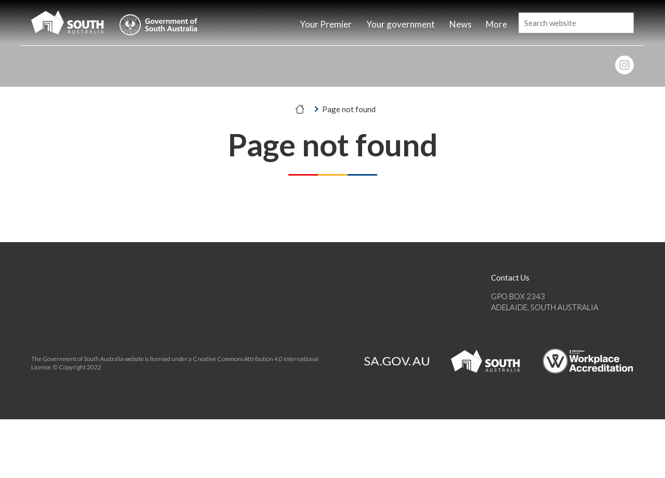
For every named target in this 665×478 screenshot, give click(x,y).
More (496, 24)
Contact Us (510, 277)
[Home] (274, 25)
